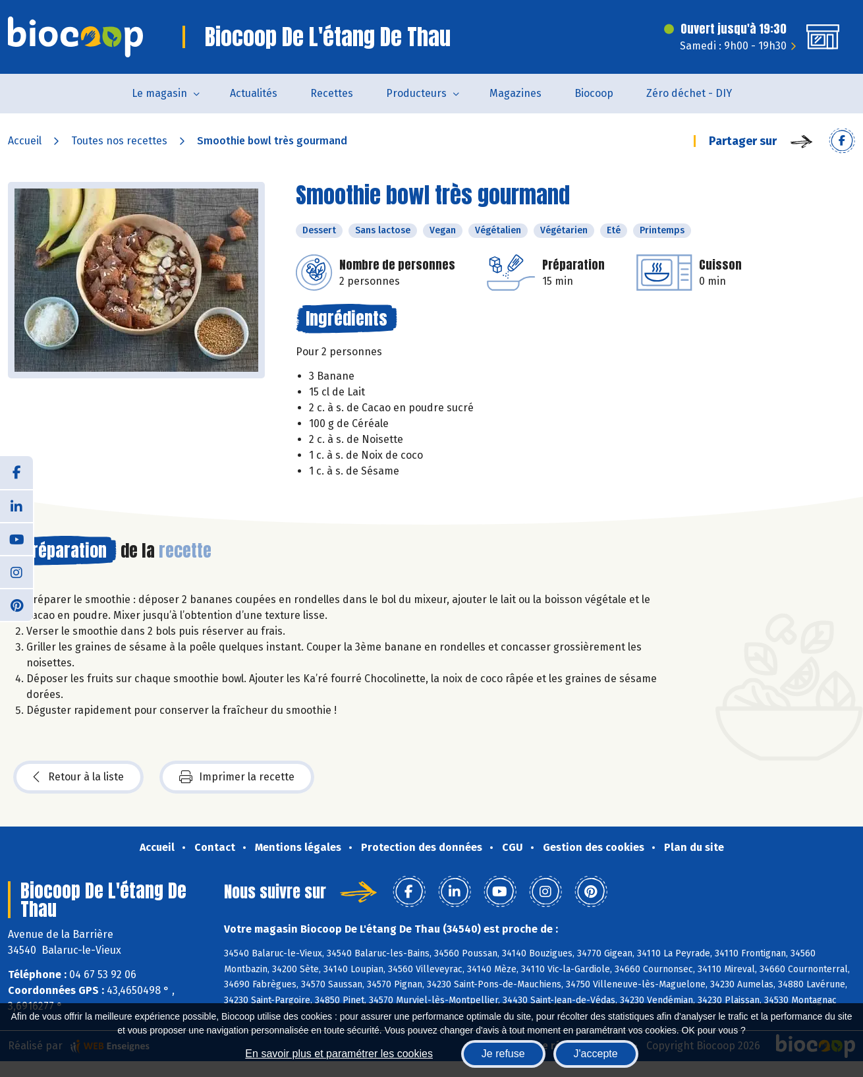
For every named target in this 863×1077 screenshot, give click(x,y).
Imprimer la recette (236, 777)
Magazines (515, 93)
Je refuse (503, 1053)
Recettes (331, 93)
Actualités (253, 93)
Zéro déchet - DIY (689, 93)
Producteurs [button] (416, 93)
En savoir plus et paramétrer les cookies (339, 1053)
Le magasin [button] (159, 93)
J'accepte (596, 1053)
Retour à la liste (78, 777)
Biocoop (593, 93)
